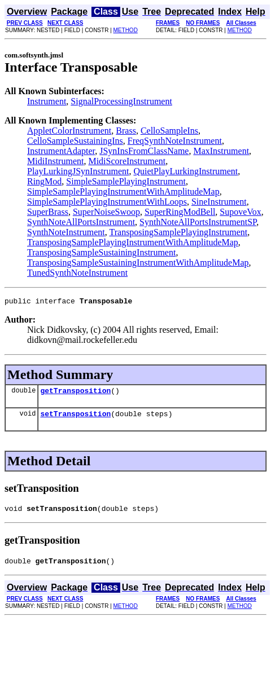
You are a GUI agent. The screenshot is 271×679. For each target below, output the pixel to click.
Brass (126, 130)
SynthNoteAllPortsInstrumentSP (197, 222)
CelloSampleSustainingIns (75, 141)
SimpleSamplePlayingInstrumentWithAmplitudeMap (123, 191)
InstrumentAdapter (61, 151)
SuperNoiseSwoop (106, 212)
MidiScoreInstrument (126, 161)
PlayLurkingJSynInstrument (78, 171)
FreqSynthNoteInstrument (175, 141)
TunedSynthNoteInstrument (77, 272)
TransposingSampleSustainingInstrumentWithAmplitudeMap (138, 262)
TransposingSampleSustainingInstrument (101, 252)
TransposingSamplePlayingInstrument (178, 232)
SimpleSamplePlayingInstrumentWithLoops (107, 201)
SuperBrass (47, 212)
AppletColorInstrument (69, 130)
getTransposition (75, 394)
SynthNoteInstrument (66, 232)
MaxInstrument (221, 151)
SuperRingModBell (180, 212)
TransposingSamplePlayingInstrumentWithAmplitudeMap (132, 242)
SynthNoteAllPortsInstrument (81, 222)
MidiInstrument (55, 161)
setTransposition (75, 418)
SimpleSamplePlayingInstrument (126, 181)
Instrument (46, 101)
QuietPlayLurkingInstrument (185, 171)
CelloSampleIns (169, 130)
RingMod (44, 181)
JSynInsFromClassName (144, 151)
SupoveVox (240, 212)
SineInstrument (219, 201)
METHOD (125, 30)
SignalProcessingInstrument (121, 101)
